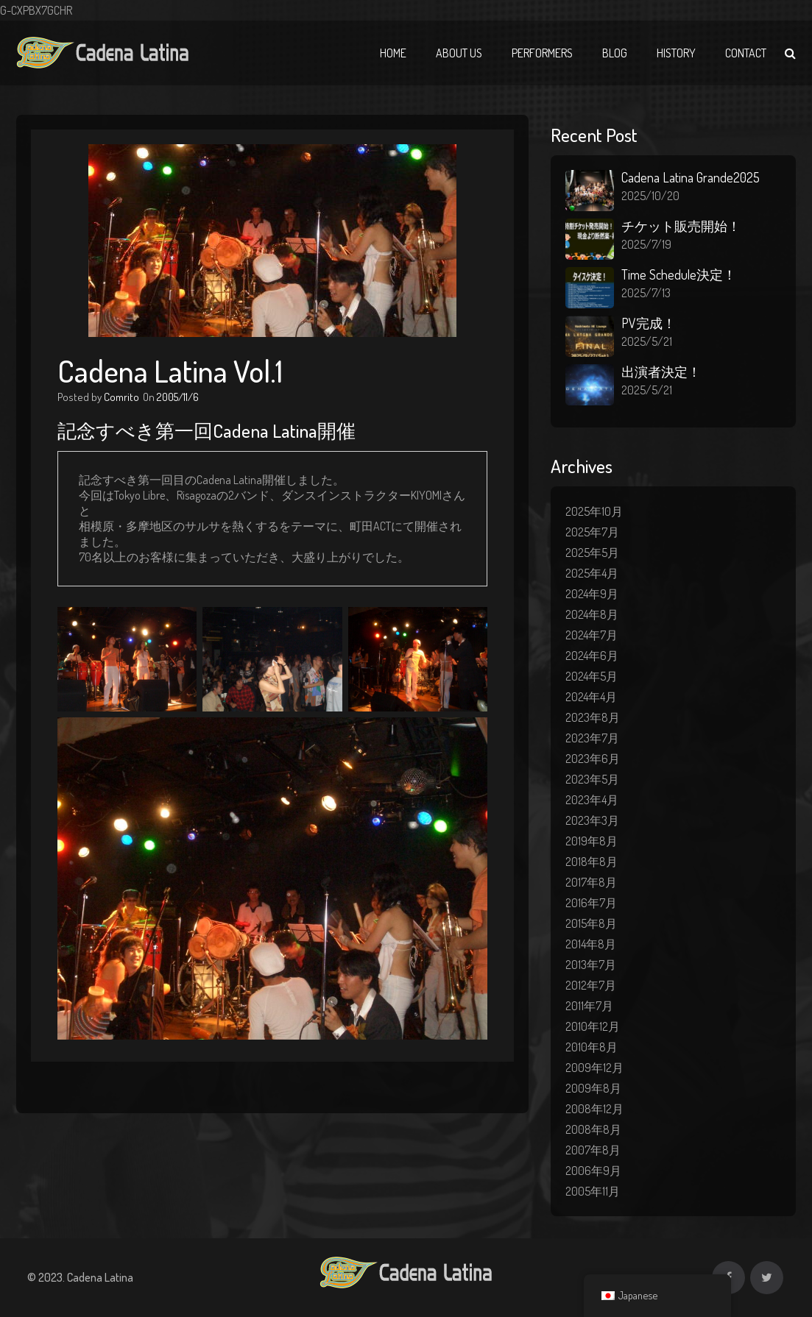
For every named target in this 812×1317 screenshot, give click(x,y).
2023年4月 (591, 799)
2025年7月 (592, 532)
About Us (459, 53)
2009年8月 (593, 1088)
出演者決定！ (661, 371)
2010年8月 (591, 1047)
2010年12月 (592, 1026)
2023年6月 (592, 758)
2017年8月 (591, 882)
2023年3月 (592, 820)
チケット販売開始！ (681, 226)
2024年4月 (591, 696)
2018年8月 (591, 861)
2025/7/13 (646, 292)
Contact (745, 53)
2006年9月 (593, 1170)
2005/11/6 (178, 397)
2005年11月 (592, 1191)
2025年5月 (592, 552)
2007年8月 (593, 1150)
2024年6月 (591, 655)
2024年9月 (591, 593)
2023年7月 (592, 738)
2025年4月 (591, 573)
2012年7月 (590, 985)
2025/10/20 (650, 195)
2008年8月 (593, 1129)
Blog (614, 53)
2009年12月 (594, 1067)
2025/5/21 (646, 341)
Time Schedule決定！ (678, 274)
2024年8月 (591, 614)
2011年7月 (589, 1005)
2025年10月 (594, 511)
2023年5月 (592, 779)
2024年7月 (591, 635)
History (676, 53)
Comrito (121, 397)
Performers (542, 53)
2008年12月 (594, 1108)
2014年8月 (590, 944)
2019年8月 (591, 841)
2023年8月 (592, 717)
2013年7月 (590, 964)
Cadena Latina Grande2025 (690, 177)
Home (393, 53)
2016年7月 (591, 902)
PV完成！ (648, 323)
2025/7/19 (646, 244)
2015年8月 (591, 923)
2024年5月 (591, 676)
